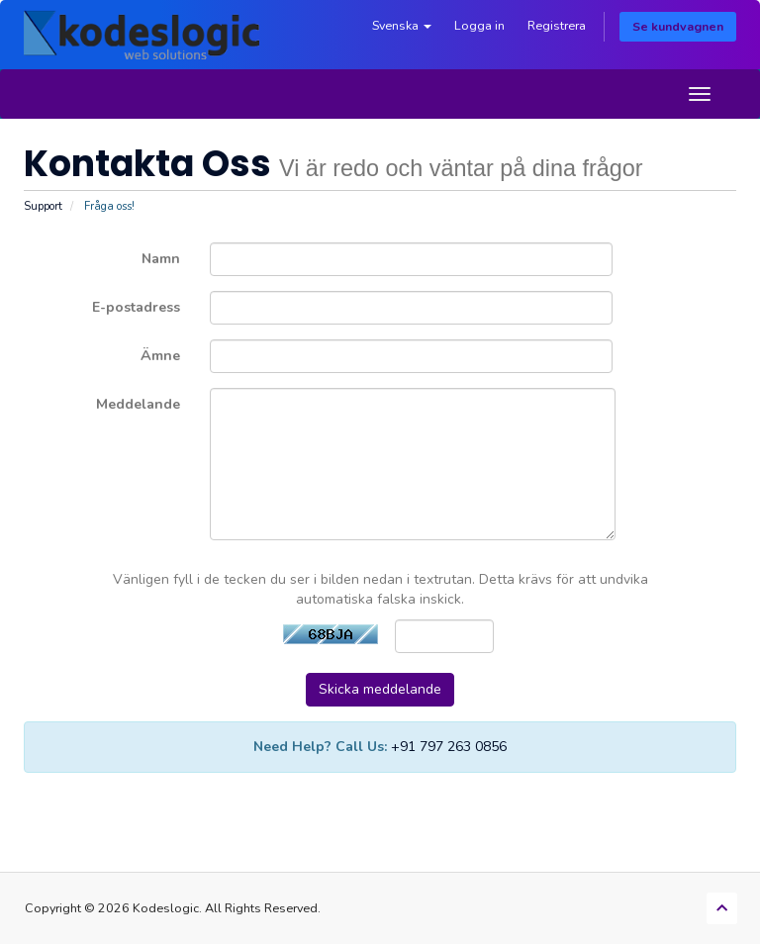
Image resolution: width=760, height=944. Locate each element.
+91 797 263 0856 (449, 746)
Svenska (401, 25)
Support (43, 206)
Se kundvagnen (677, 26)
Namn (161, 258)
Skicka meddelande (380, 689)
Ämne (160, 355)
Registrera (556, 25)
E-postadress (136, 307)
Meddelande (138, 404)
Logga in (479, 25)
